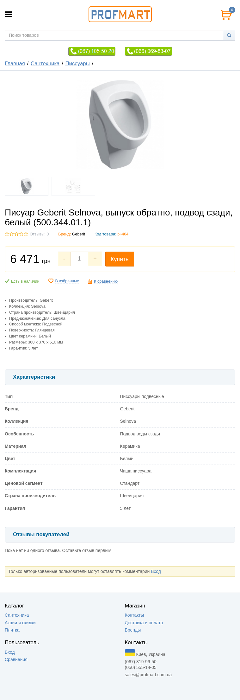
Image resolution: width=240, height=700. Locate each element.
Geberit (78, 234)
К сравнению (106, 281)
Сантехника (45, 64)
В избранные (67, 281)
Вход (156, 571)
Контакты (134, 615)
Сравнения (16, 659)
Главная (15, 64)
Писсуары (77, 64)
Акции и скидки (20, 622)
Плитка (12, 630)
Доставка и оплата (144, 622)
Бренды (133, 630)
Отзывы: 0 (39, 234)
